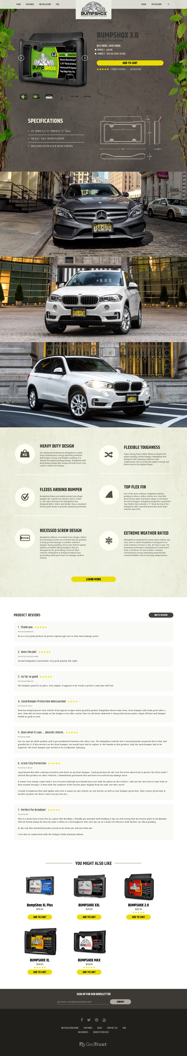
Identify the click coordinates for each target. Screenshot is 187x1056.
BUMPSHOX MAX (89, 960)
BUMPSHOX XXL (89, 905)
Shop (18, 4)
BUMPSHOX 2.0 (138, 905)
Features (30, 4)
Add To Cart (39, 917)
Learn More (93, 579)
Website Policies (101, 1032)
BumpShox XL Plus (40, 905)
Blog (100, 1028)
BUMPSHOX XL (40, 960)
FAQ (57, 4)
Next (85, 58)
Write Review (161, 615)
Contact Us (112, 1028)
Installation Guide (70, 1028)
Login (143, 4)
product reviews (118, 69)
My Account (157, 4)
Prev (21, 58)
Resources (83, 1032)
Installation (45, 4)
